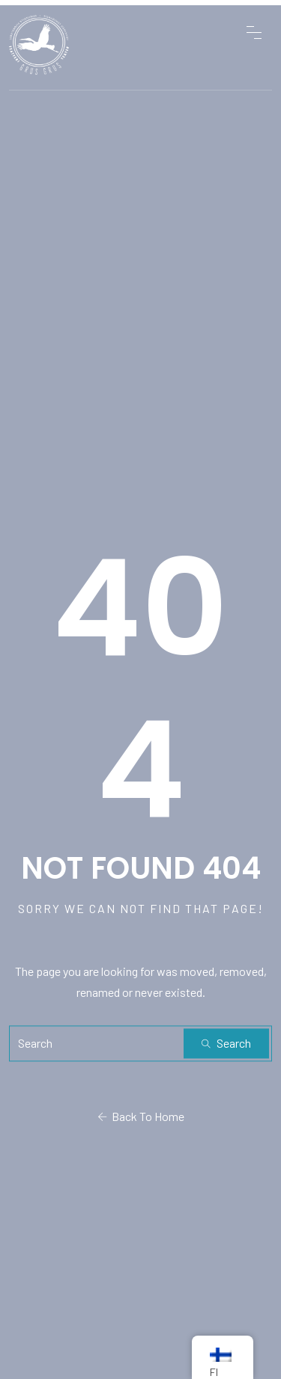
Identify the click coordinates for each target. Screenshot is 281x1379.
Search (226, 1043)
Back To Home (140, 1116)
